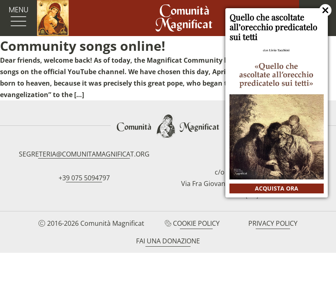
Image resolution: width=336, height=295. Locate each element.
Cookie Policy (196, 223)
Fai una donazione (168, 240)
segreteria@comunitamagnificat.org (84, 154)
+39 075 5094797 (84, 177)
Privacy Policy (272, 223)
